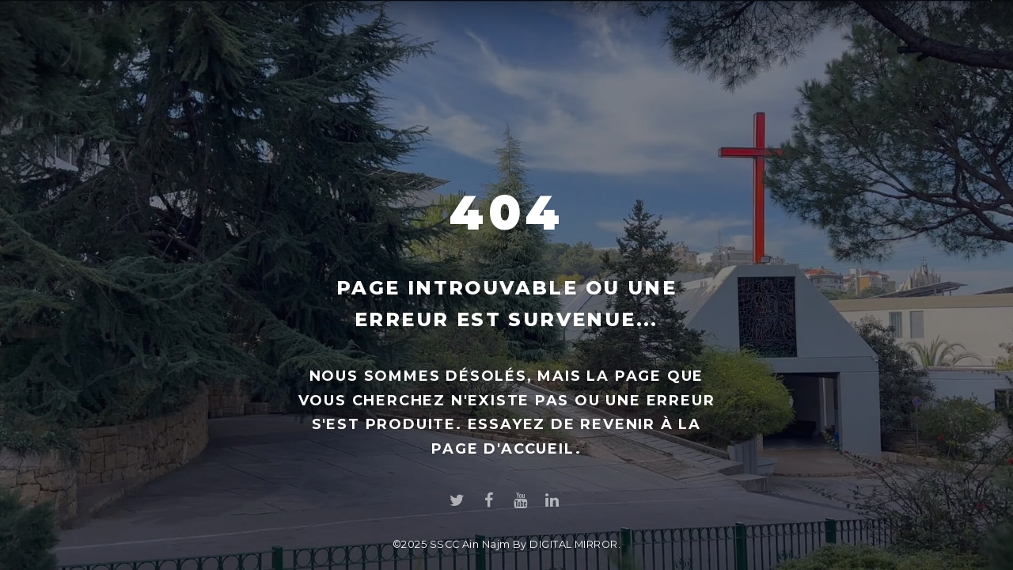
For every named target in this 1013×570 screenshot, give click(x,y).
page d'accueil (503, 449)
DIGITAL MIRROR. (574, 544)
